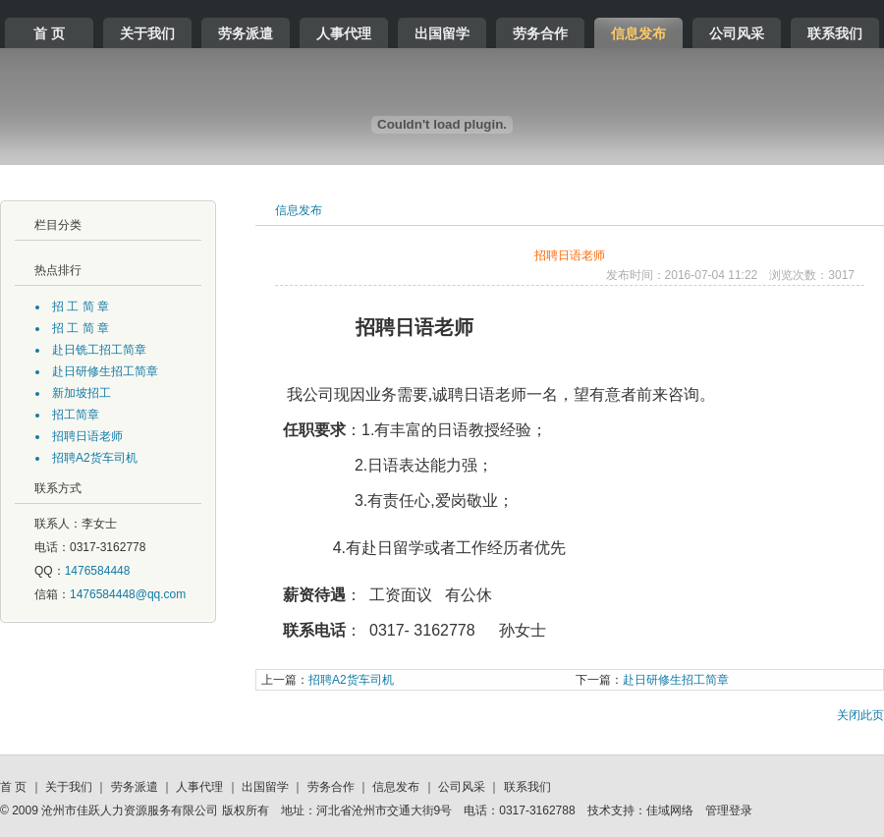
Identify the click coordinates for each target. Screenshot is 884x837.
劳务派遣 (245, 34)
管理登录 (728, 810)
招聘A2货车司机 (327, 680)
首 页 (49, 34)
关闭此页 (860, 715)
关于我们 (147, 34)
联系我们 (834, 34)
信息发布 (638, 34)
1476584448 (98, 571)
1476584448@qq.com (128, 594)
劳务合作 (540, 34)
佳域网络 (669, 810)
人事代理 (343, 34)
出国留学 (442, 34)
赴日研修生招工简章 (652, 680)
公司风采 (736, 34)
